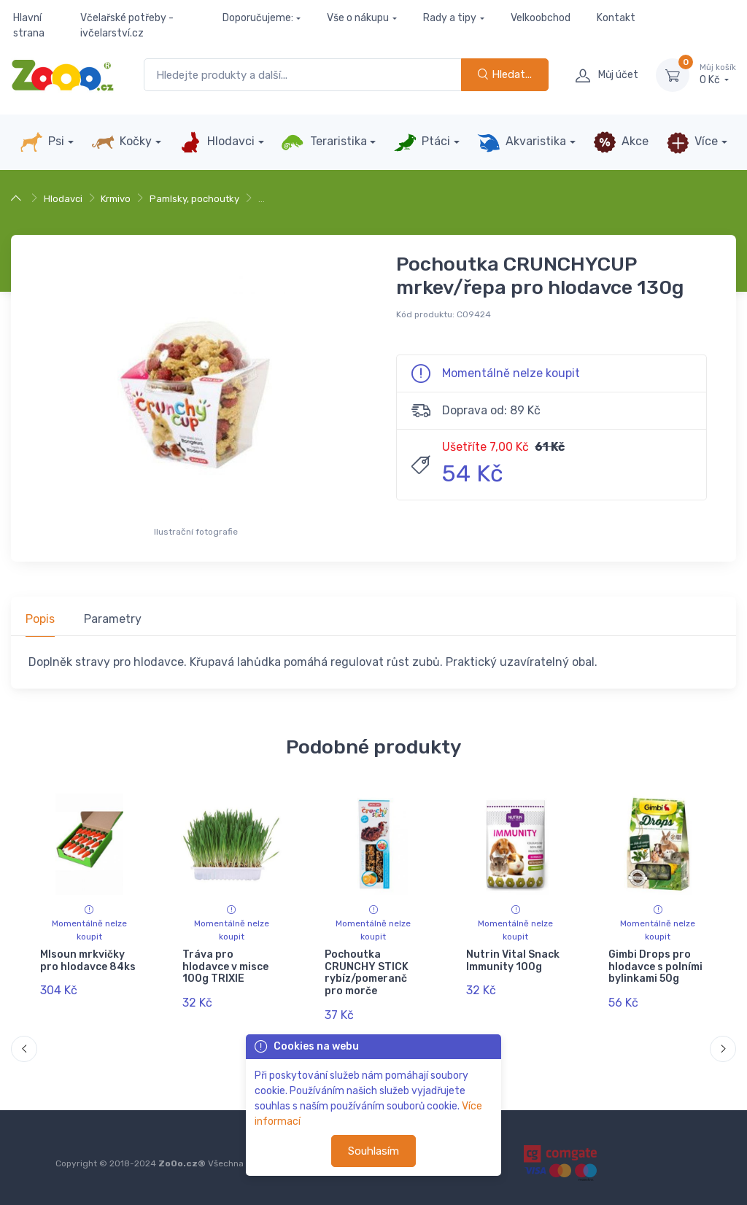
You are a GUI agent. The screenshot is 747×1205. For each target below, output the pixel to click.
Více (692, 142)
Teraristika (323, 142)
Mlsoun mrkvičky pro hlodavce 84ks (88, 960)
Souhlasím (373, 1151)
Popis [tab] (40, 619)
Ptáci (421, 142)
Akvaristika (521, 142)
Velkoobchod (540, 18)
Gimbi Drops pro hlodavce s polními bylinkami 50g (655, 966)
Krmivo (116, 198)
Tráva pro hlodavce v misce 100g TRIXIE (225, 966)
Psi (42, 142)
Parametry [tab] (113, 619)
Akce (621, 142)
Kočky (121, 142)
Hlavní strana (28, 25)
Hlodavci (217, 142)
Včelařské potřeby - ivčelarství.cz (127, 25)
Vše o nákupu (358, 18)
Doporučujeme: (257, 18)
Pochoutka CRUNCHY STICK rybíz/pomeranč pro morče (367, 972)
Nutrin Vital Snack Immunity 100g (513, 960)
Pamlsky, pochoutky (194, 198)
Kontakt (616, 18)
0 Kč (718, 74)
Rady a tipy (449, 18)
